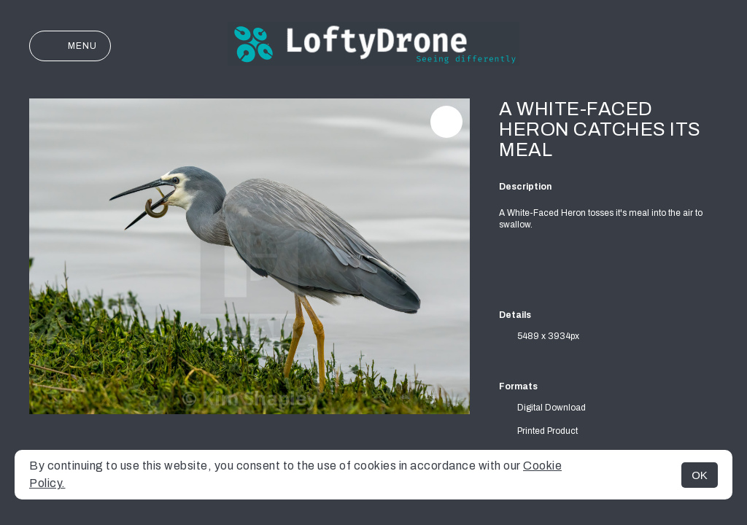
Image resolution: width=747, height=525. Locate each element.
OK (700, 475)
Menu (70, 46)
